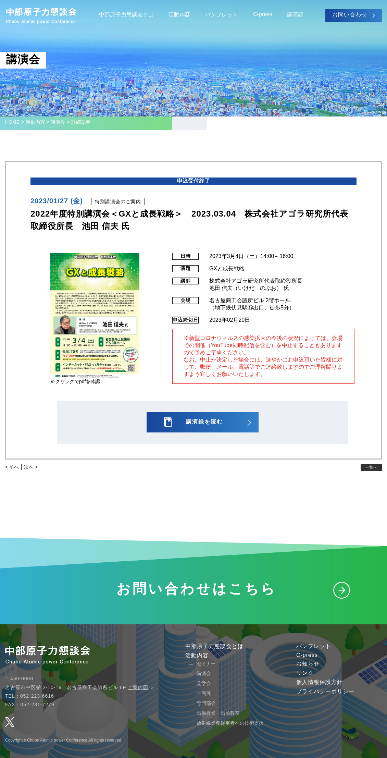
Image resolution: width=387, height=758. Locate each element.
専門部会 (206, 703)
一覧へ (371, 467)
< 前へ (12, 467)
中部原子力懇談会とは (126, 14)
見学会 (204, 683)
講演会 (204, 673)
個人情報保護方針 (319, 682)
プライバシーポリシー (325, 691)
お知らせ (308, 664)
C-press (262, 14)
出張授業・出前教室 (218, 713)
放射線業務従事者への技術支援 (230, 723)
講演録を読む (204, 422)
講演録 (295, 14)
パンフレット (221, 14)
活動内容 (179, 14)
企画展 (204, 693)
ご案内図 (138, 687)
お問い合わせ (349, 14)
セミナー (206, 663)
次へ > (31, 467)
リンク (305, 673)
